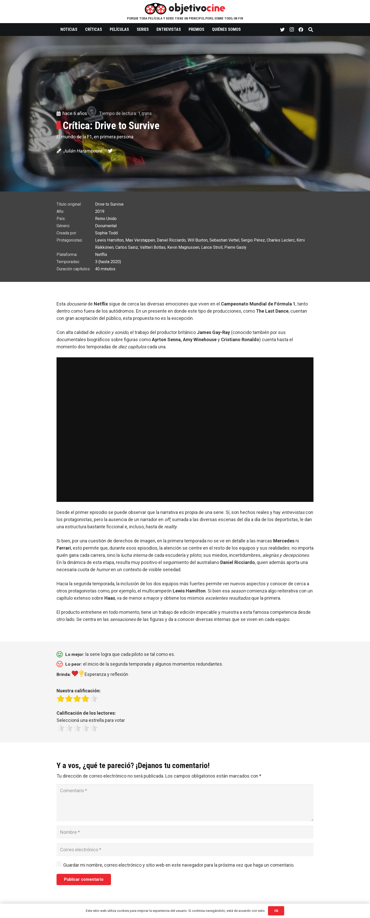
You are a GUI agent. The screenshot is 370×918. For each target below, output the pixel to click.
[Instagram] (291, 29)
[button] (185, 566)
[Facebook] (301, 29)
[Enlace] (185, 8)
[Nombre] (185, 832)
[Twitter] (282, 29)
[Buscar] (311, 29)
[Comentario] (185, 802)
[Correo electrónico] (185, 849)
